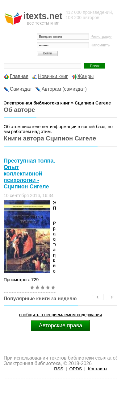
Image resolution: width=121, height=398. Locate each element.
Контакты (97, 368)
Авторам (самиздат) (64, 89)
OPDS (75, 368)
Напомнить (100, 45)
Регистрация (101, 36)
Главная (19, 76)
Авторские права (60, 325)
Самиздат (21, 89)
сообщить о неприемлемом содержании (60, 314)
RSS (58, 368)
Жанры (85, 76)
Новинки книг (53, 76)
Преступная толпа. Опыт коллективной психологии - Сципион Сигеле (29, 174)
